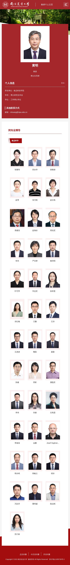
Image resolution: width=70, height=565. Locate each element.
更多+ (63, 83)
